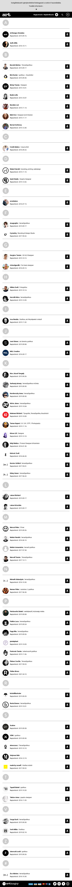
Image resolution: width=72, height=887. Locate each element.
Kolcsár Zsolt (14, 453)
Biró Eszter (14, 75)
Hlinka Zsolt (14, 287)
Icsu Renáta (14, 319)
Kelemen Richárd (16, 413)
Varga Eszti (14, 819)
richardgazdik (15, 265)
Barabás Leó (14, 105)
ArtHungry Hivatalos (17, 33)
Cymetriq (13, 233)
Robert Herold (15, 169)
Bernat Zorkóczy (16, 125)
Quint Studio (14, 179)
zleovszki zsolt (15, 851)
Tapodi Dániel (15, 787)
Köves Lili (13, 433)
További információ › (36, 6)
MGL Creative (15, 351)
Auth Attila (13, 43)
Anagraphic (14, 223)
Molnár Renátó (15, 537)
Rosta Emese (15, 703)
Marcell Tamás (15, 557)
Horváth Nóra (15, 297)
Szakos (12, 725)
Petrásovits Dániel (16, 611)
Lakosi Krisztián (15, 505)
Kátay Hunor (14, 473)
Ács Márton (14, 874)
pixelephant (14, 641)
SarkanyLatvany (16, 383)
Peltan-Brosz (14, 671)
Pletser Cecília (15, 661)
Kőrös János (14, 403)
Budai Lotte (14, 95)
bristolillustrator (15, 693)
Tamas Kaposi (15, 423)
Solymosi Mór (15, 755)
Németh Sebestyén (17, 579)
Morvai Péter (14, 527)
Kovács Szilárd (15, 463)
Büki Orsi (13, 115)
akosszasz (14, 745)
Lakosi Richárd (15, 495)
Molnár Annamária (16, 547)
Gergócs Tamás (16, 255)
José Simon (14, 341)
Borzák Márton (15, 65)
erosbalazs (14, 201)
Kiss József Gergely (17, 373)
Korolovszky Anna (16, 393)
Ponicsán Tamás (16, 651)
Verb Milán (14, 829)
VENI (12, 735)
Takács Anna (15, 797)
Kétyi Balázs (14, 443)
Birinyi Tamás (15, 85)
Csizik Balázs (15, 147)
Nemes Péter (15, 589)
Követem (67, 34)
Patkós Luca (14, 621)
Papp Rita (13, 631)
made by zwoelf (16, 765)
